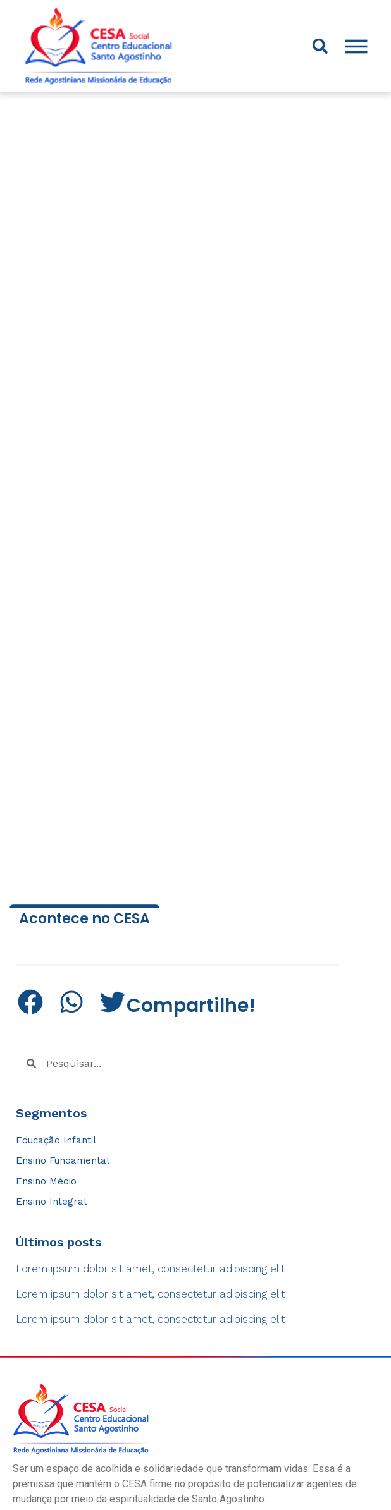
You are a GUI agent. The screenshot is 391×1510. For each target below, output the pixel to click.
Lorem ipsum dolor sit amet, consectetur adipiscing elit (150, 1268)
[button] (320, 46)
